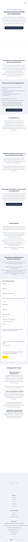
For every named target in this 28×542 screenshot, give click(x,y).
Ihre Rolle (4, 324)
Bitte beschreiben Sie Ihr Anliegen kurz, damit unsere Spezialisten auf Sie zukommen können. (12, 330)
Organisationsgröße (6, 314)
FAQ (13, 341)
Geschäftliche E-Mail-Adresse (8, 293)
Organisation (4, 309)
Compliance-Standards (19, 381)
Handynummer (5, 304)
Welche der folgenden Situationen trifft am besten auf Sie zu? (14, 298)
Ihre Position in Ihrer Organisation (8, 319)
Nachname (4, 288)
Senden (5, 357)
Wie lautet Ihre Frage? (6, 345)
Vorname (4, 283)
